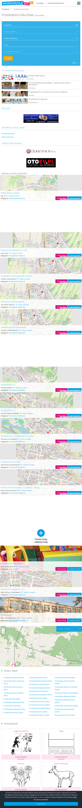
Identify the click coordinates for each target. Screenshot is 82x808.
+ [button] (3, 629)
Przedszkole (6, 615)
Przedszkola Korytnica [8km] (39, 705)
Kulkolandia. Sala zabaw (11, 563)
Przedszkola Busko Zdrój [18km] (66, 693)
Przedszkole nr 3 (8, 410)
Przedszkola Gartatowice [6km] (40, 695)
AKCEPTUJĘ (41, 804)
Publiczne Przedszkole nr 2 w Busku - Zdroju (20, 487)
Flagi (61, 731)
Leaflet (62, 199)
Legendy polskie (21, 731)
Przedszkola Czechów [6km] (39, 684)
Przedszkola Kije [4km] (12, 699)
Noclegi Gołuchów (8, 133)
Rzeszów (31, 95)
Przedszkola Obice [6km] (38, 698)
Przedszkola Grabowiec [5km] (14, 709)
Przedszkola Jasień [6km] (38, 691)
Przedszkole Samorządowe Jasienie (16, 276)
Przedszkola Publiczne (17, 198)
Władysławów (33, 102)
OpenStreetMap (70, 199)
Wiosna (21, 763)
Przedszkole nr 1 (8, 384)
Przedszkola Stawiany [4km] (14, 702)
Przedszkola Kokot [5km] (38, 677)
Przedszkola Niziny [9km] (38, 712)
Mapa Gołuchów (7, 137)
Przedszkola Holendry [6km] (39, 701)
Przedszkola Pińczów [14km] (65, 677)
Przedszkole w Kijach (10, 193)
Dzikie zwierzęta (61, 763)
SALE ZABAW (13, 569)
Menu (79, 3)
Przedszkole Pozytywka (38, 99)
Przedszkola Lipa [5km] (12, 706)
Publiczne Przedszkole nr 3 (12, 589)
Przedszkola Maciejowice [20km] (66, 706)
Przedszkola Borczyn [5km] (13, 712)
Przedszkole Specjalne (11, 461)
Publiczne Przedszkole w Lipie (14, 250)
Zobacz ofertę (61, 198)
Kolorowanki (11, 723)
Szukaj (8, 58)
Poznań (31, 79)
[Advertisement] (41, 215)
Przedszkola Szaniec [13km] (39, 715)
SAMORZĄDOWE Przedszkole (13, 327)
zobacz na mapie (13, 196)
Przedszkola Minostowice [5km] (40, 681)
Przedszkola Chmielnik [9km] (39, 708)
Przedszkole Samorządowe (12, 301)
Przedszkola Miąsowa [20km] (65, 696)
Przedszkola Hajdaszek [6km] (39, 688)
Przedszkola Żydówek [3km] (14, 677)
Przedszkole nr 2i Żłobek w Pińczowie (17, 436)
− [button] (3, 632)
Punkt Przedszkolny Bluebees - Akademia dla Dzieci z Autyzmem (50, 84)
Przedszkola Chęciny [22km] (65, 715)
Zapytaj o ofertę (75, 198)
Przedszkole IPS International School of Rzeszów (48, 92)
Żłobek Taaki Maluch (37, 75)
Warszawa (32, 88)
